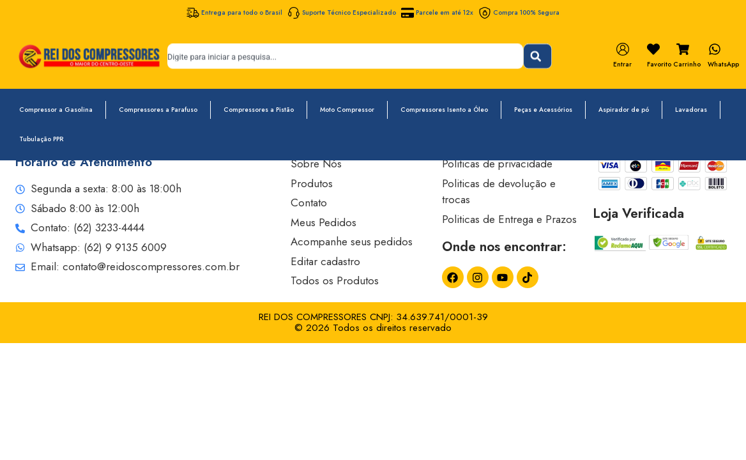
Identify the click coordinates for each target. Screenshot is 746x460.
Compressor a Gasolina (56, 109)
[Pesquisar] (537, 55)
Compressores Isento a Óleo (444, 109)
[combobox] (345, 55)
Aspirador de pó (623, 109)
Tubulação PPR (41, 139)
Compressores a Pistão (259, 109)
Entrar (622, 64)
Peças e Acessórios (543, 109)
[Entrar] (622, 49)
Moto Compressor (347, 109)
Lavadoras (691, 109)
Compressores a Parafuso (158, 109)
